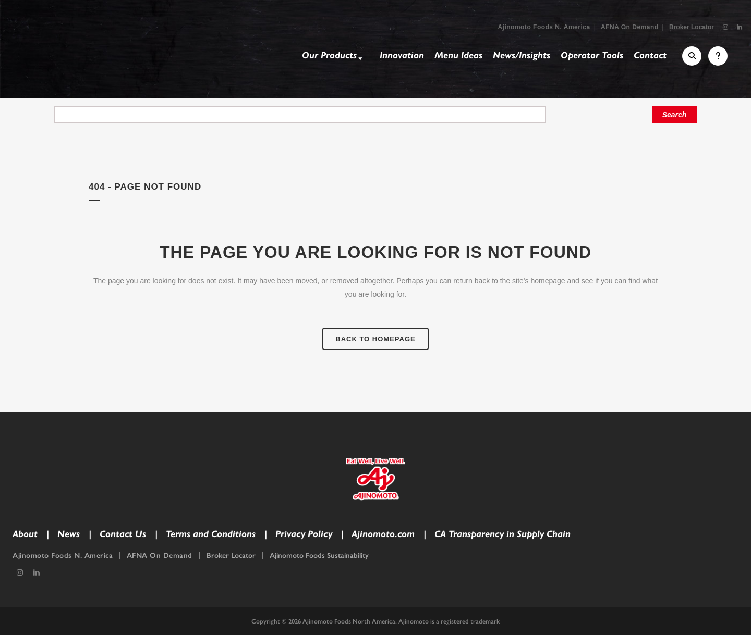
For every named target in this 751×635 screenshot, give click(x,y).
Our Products (333, 57)
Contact (650, 55)
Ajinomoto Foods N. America (544, 27)
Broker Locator (691, 27)
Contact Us (123, 534)
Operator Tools (592, 55)
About (25, 534)
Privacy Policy (303, 534)
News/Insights (521, 55)
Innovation (402, 55)
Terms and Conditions (211, 534)
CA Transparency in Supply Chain (502, 534)
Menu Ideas (458, 55)
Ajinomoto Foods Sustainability (319, 555)
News (68, 534)
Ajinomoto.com (383, 534)
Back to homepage (375, 339)
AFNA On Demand (630, 27)
